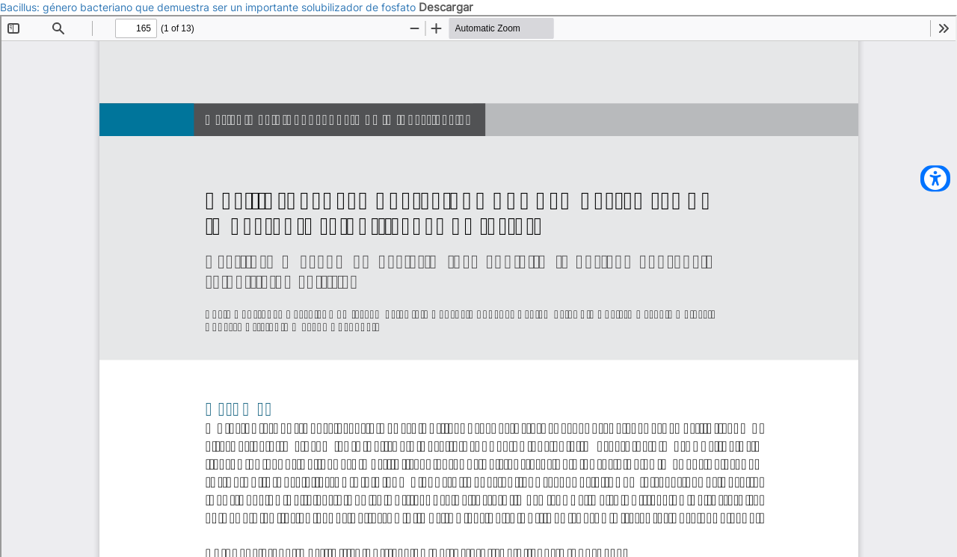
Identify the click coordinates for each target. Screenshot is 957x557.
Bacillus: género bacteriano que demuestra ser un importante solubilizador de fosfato (209, 7)
